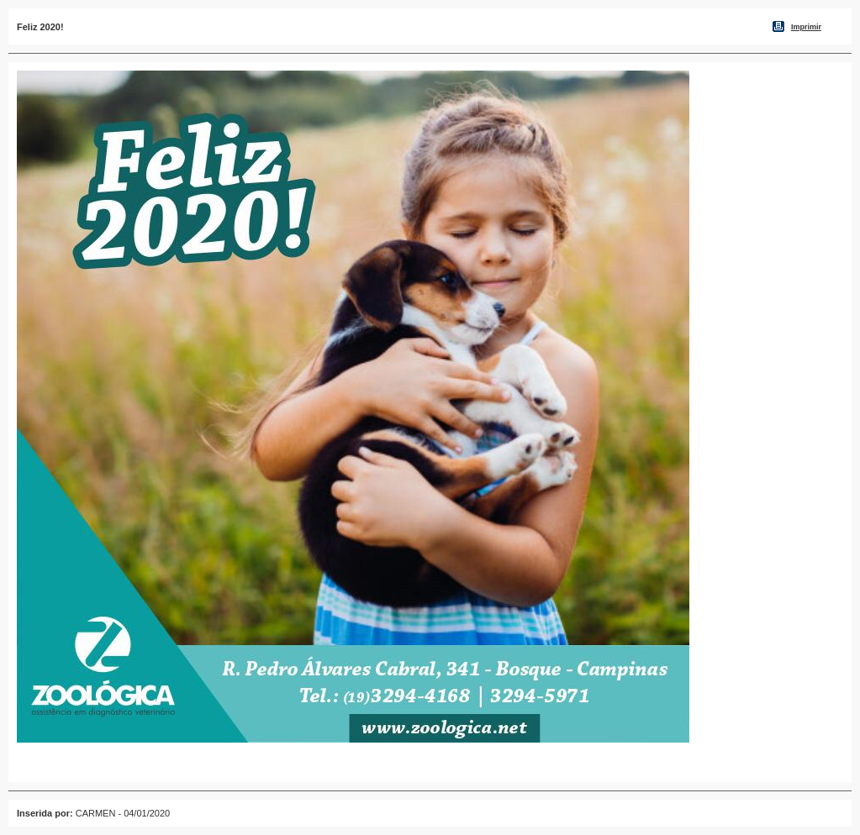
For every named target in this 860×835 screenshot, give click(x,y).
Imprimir (806, 27)
